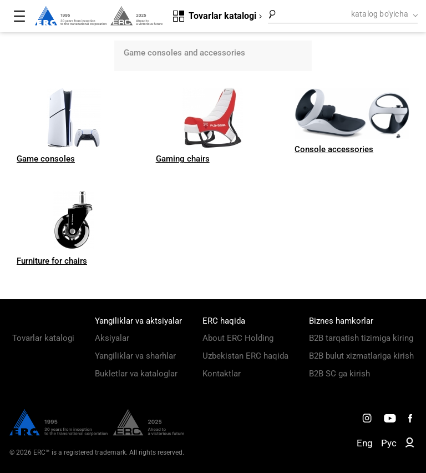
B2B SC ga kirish (339, 374)
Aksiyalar (112, 338)
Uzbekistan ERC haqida (245, 356)
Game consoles (46, 159)
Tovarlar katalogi (43, 338)
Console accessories (334, 149)
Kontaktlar (221, 374)
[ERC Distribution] (96, 433)
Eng (365, 443)
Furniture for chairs (52, 261)
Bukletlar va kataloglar (136, 374)
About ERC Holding (237, 338)
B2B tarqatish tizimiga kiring (361, 338)
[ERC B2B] (409, 444)
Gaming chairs (183, 159)
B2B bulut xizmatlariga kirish (361, 356)
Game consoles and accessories (184, 53)
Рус (389, 443)
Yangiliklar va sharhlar (135, 356)
